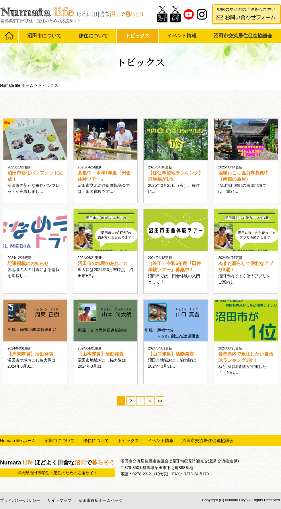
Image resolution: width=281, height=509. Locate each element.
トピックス (137, 36)
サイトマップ (59, 500)
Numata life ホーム (18, 440)
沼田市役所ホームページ (101, 500)
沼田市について (44, 36)
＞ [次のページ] (150, 400)
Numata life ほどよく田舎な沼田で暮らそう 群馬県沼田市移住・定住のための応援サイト (71, 14)
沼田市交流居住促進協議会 (243, 36)
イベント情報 (181, 36)
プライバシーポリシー (20, 500)
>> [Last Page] (160, 400)
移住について (93, 36)
